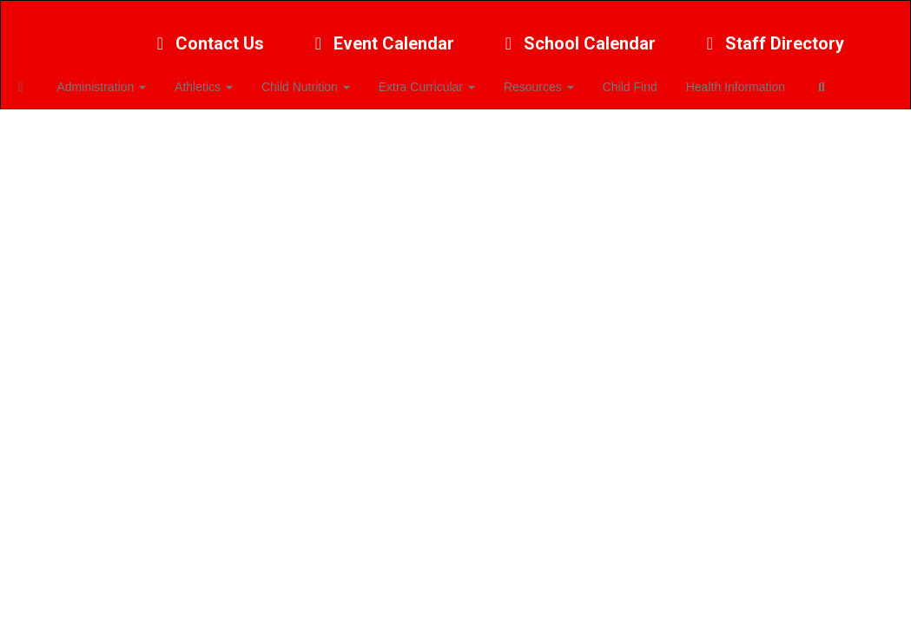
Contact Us (206, 34)
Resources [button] (553, 78)
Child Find (641, 78)
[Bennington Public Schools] (455, 12)
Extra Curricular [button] (443, 78)
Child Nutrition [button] (325, 78)
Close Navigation (86, 128)
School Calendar (577, 34)
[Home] (48, 78)
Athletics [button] (225, 78)
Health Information (744, 78)
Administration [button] (126, 78)
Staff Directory (771, 34)
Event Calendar (380, 34)
